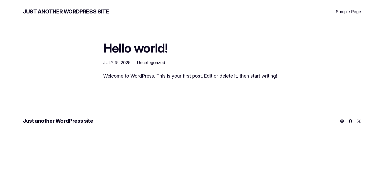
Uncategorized (151, 62)
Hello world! (135, 48)
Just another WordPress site (66, 11)
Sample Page (348, 11)
